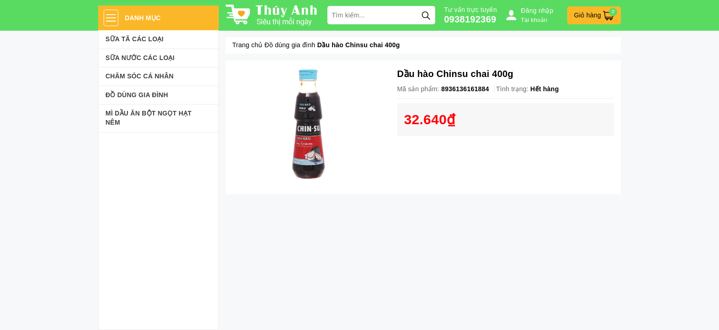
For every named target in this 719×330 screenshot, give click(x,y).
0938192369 (470, 19)
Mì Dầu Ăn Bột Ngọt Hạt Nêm (148, 118)
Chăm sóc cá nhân (139, 76)
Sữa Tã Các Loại (134, 39)
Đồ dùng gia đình (136, 95)
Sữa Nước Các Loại (140, 57)
